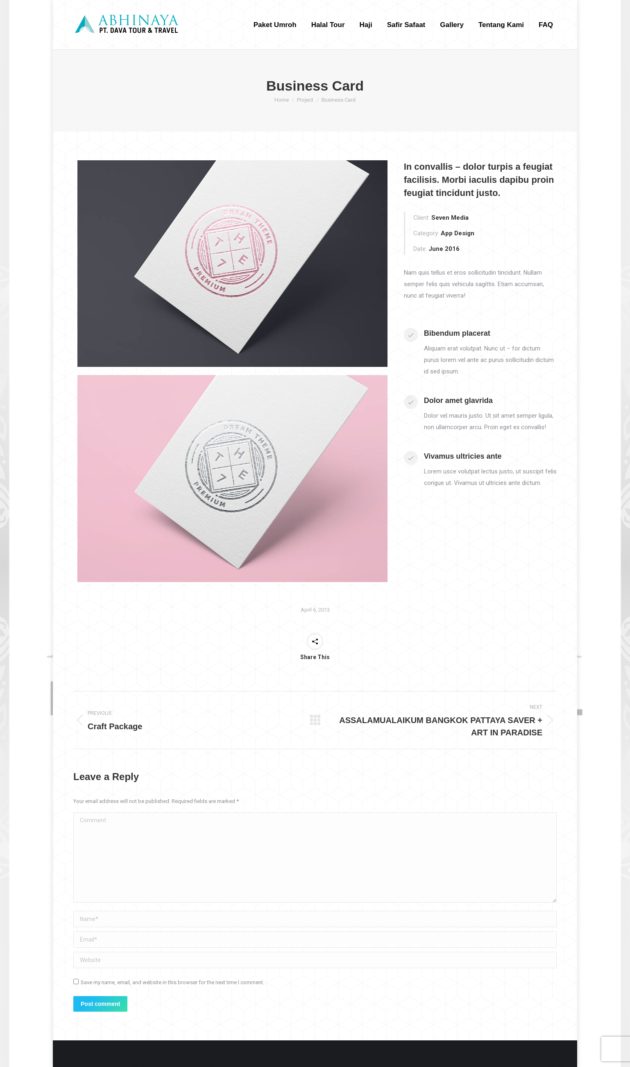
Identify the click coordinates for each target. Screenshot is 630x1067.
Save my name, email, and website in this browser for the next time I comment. (172, 982)
